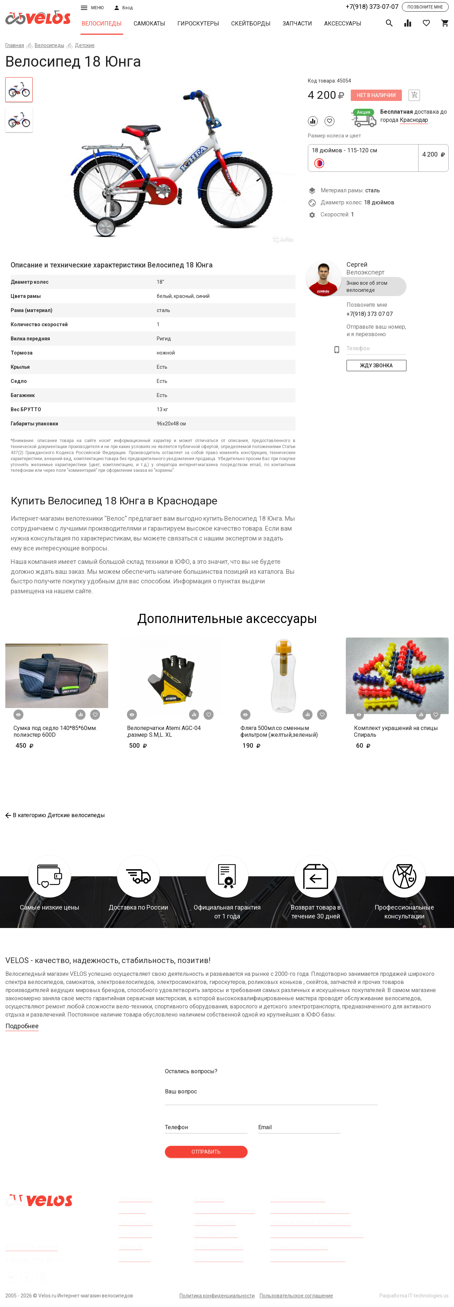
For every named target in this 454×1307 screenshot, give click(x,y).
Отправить (206, 1152)
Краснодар (414, 120)
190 (272, 745)
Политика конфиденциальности (217, 1295)
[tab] (19, 90)
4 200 (433, 158)
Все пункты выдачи (31, 1246)
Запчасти (297, 23)
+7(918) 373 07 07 (370, 314)
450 (35, 745)
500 (158, 745)
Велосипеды (102, 23)
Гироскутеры (198, 23)
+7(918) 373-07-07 (372, 6)
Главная (14, 45)
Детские (85, 45)
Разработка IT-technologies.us (414, 1295)
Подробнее (22, 1026)
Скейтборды (251, 23)
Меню (92, 8)
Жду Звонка (376, 365)
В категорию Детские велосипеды (55, 815)
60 (384, 745)
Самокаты (149, 23)
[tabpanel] (170, 162)
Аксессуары (342, 23)
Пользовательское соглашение (296, 1295)
